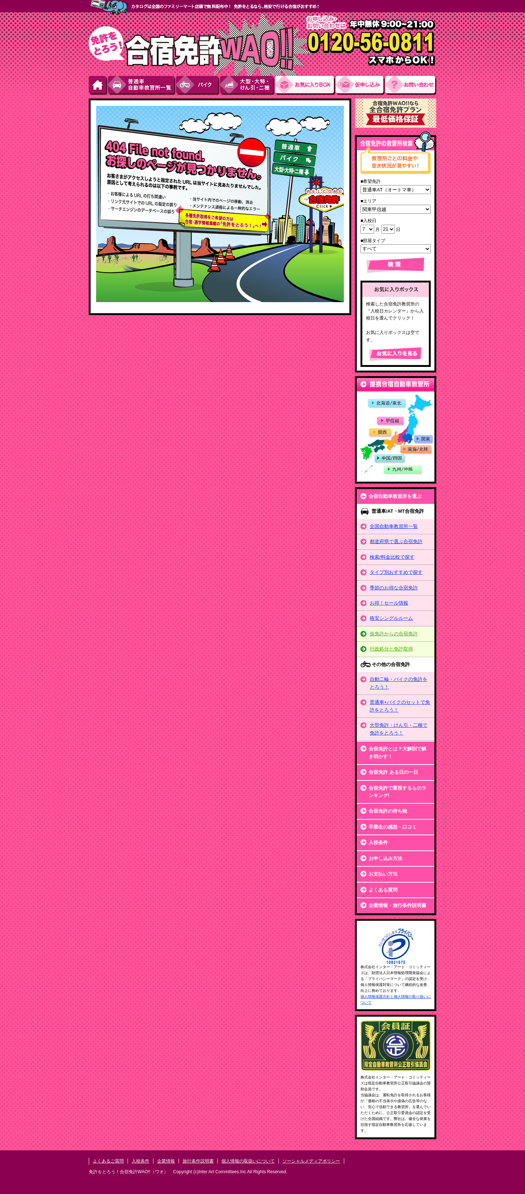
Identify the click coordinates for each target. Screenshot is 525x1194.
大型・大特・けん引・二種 (247, 85)
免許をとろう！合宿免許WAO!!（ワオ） (128, 1171)
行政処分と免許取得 (391, 649)
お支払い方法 (383, 874)
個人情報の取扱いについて (248, 1161)
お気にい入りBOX (305, 85)
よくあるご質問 (108, 1161)
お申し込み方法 (385, 858)
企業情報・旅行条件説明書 (397, 905)
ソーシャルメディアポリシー (311, 1161)
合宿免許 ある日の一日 (393, 772)
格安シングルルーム (391, 618)
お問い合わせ (410, 85)
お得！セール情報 (389, 603)
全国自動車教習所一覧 (394, 526)
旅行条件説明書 (198, 1161)
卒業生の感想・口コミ (393, 827)
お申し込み (360, 85)
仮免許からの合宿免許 (394, 633)
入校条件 (378, 842)
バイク (198, 85)
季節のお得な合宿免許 (394, 588)
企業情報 (166, 1161)
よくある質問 (383, 890)
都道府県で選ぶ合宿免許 (396, 541)
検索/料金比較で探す (392, 557)
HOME (98, 85)
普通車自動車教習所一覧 (142, 85)
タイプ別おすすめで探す (396, 572)
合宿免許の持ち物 (388, 811)
